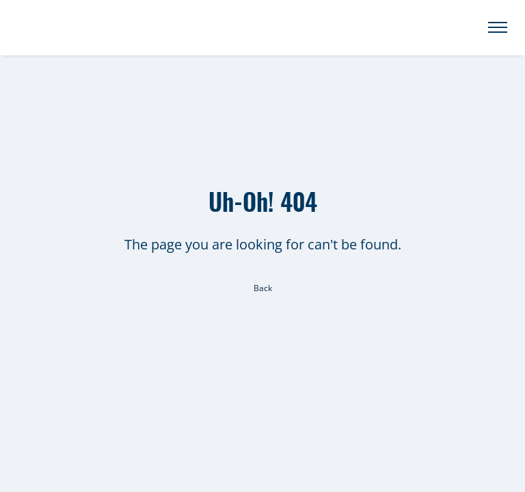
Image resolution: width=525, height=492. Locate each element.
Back (263, 288)
